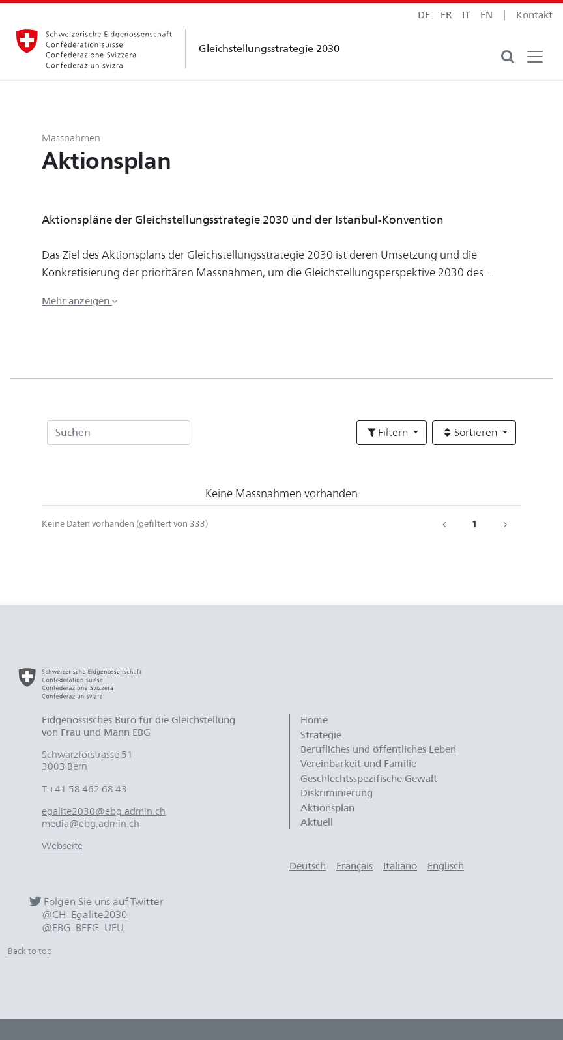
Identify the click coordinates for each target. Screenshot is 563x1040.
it (466, 15)
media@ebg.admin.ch (90, 824)
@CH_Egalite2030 (84, 914)
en (486, 15)
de (424, 15)
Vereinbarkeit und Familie (358, 764)
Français (354, 866)
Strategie (320, 735)
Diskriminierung (336, 793)
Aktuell (316, 822)
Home (314, 720)
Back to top (30, 951)
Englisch (445, 866)
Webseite (62, 846)
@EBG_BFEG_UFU (83, 927)
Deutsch (307, 866)
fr (446, 15)
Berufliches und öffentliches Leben (378, 749)
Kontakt (534, 15)
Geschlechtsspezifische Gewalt (368, 779)
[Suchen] (118, 432)
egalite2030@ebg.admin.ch (104, 811)
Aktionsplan (327, 808)
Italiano (400, 866)
